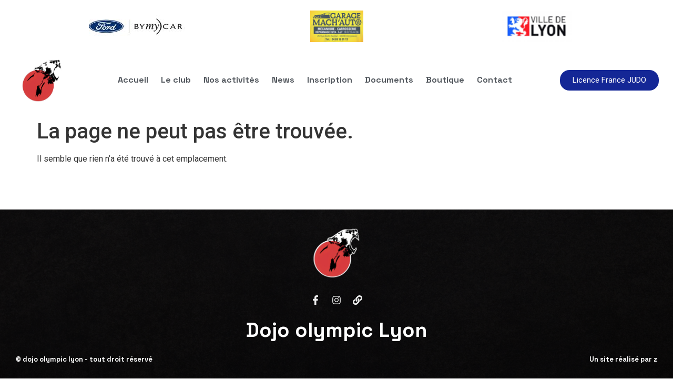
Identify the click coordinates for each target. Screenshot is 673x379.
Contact (494, 79)
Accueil (133, 79)
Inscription (329, 79)
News (283, 79)
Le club (176, 79)
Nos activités (231, 79)
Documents (389, 79)
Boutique (445, 79)
